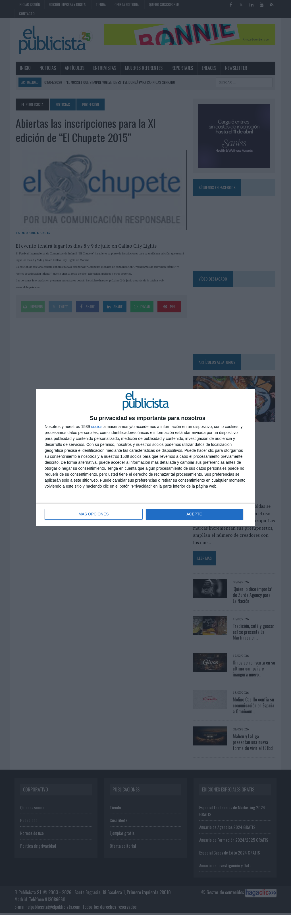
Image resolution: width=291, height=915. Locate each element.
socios (96, 427)
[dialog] (145, 457)
